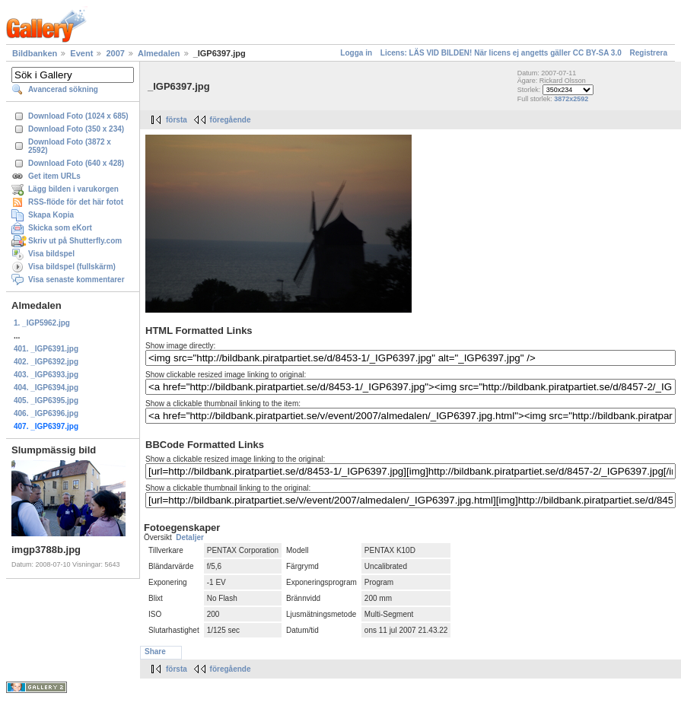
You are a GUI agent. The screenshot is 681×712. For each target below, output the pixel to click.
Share (155, 651)
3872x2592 (571, 99)
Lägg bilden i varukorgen (73, 189)
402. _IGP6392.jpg (46, 362)
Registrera (648, 53)
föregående (230, 120)
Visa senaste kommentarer (76, 279)
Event (81, 53)
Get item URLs (54, 176)
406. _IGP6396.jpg (46, 413)
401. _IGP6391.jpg (46, 349)
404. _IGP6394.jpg (46, 387)
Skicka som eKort (60, 228)
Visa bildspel (51, 254)
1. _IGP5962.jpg (42, 323)
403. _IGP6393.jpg (46, 374)
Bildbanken (34, 53)
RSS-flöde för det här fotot (75, 202)
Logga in (356, 53)
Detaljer (190, 537)
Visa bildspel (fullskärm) (72, 266)
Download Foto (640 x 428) (76, 163)
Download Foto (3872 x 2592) (69, 146)
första (176, 120)
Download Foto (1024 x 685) (78, 116)
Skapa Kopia (51, 215)
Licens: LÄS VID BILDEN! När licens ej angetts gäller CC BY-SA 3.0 (501, 53)
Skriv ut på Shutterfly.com (75, 241)
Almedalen (159, 53)
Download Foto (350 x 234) (76, 129)
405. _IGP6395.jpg (46, 400)
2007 (115, 53)
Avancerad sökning (63, 89)
